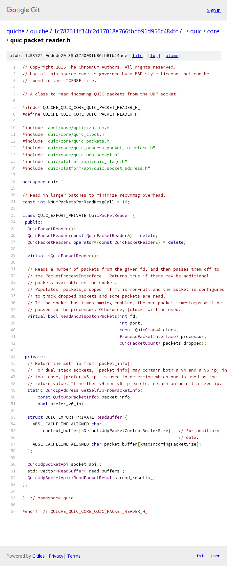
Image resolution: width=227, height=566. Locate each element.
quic (196, 31)
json (215, 556)
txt (200, 556)
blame (172, 55)
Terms (74, 556)
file (137, 55)
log (154, 55)
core (213, 31)
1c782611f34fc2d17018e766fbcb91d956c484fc (116, 31)
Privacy (56, 556)
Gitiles (38, 556)
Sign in (214, 10)
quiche (15, 31)
